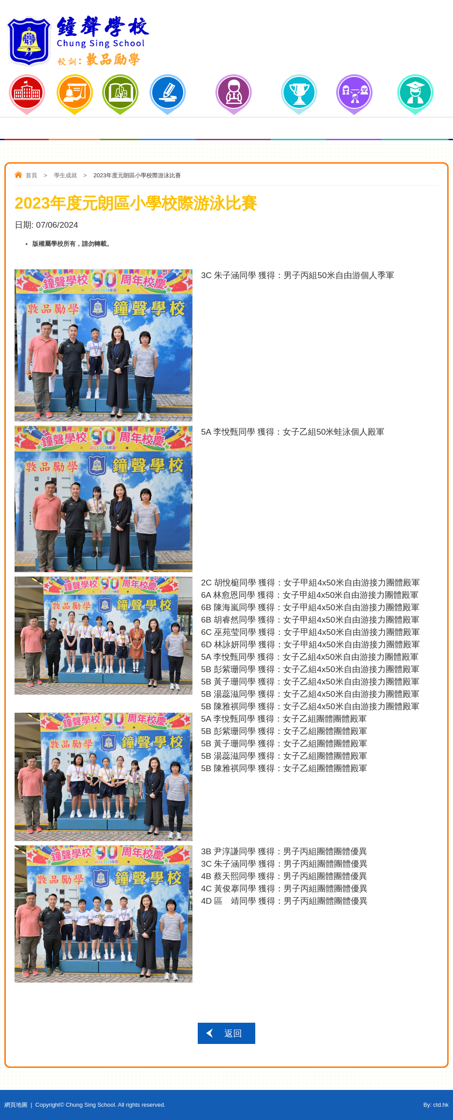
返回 (233, 1033)
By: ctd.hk (436, 1104)
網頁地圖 (15, 1104)
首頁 (31, 175)
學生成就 (65, 175)
